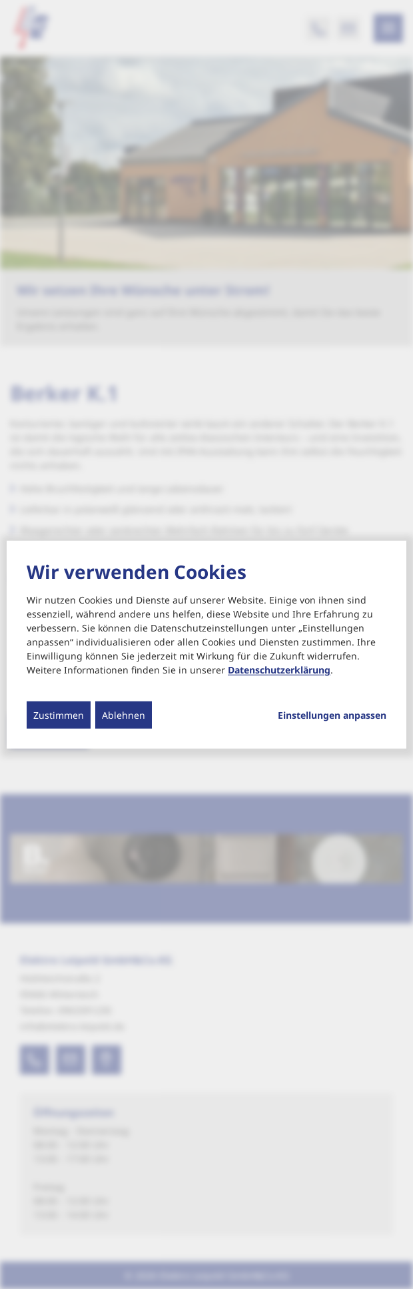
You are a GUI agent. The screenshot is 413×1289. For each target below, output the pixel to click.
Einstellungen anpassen (332, 715)
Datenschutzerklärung (279, 669)
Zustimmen (58, 715)
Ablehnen (123, 715)
